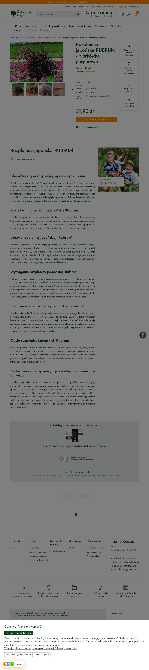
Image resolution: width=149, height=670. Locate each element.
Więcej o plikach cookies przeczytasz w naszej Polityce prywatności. (40, 648)
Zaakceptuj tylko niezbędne (18, 654)
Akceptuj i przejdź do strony (18, 633)
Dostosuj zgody (42, 654)
